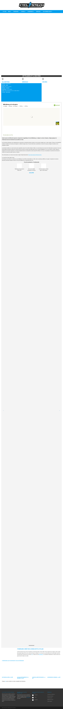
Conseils (23, 11)
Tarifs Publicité (49, 701)
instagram (36, 699)
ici (5, 681)
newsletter (28, 697)
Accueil (5, 11)
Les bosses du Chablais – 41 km (53, 677)
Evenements (31, 11)
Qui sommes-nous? (47, 11)
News (9, 11)
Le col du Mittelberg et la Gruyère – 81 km (22, 678)
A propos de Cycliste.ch (51, 694)
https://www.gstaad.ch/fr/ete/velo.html (35, 154)
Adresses (38, 11)
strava (35, 697)
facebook (36, 694)
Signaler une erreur (50, 699)
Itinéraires (15, 11)
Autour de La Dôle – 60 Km (7, 677)
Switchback (41, 654)
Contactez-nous (49, 697)
